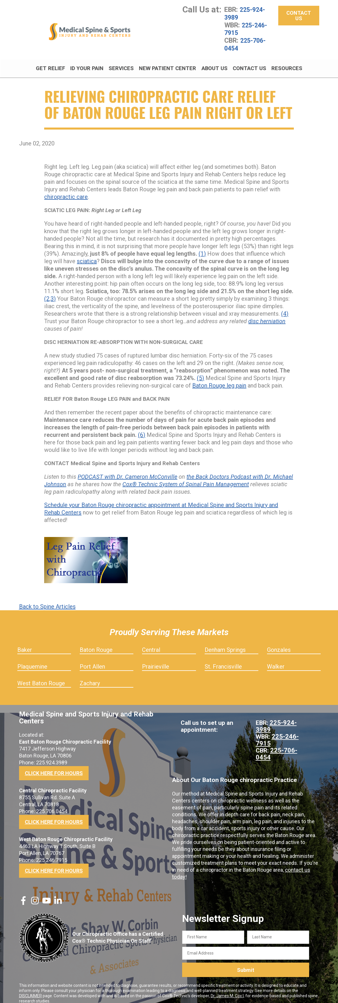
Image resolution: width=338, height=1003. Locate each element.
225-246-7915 (247, 28)
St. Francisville (223, 660)
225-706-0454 (246, 43)
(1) (202, 247)
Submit (245, 964)
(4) (284, 307)
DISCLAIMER (30, 989)
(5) (200, 371)
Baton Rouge (96, 643)
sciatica (87, 254)
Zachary (90, 676)
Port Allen (92, 660)
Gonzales (279, 643)
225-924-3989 (246, 13)
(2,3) (50, 292)
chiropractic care (66, 190)
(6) (141, 428)
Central (151, 643)
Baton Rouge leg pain (219, 379)
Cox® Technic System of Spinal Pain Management (185, 477)
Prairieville (155, 660)
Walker (276, 660)
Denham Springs (225, 643)
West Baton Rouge (41, 676)
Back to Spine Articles (47, 600)
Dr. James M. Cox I (227, 989)
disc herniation (266, 314)
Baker (24, 643)
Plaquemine (32, 660)
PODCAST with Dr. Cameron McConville (127, 470)
